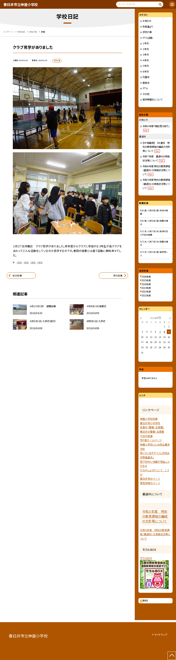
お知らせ (147, 20)
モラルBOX (146, 558)
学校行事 (147, 32)
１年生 (146, 43)
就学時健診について (152, 99)
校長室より (148, 26)
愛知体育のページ (150, 483)
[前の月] (140, 317)
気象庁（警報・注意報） (152, 427)
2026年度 (146, 276)
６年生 (146, 71)
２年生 (146, 49)
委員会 (146, 82)
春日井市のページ (150, 478)
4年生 (26, 262)
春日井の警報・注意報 (152, 431)
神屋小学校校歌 (149, 419)
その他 (146, 94)
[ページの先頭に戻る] (172, 656)
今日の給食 (146, 436)
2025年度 (146, 280)
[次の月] (170, 317)
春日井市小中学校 (150, 423)
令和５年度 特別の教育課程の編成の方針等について (155, 516)
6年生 (40, 262)
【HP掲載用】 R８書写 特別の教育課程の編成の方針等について (156, 147)
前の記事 (17, 275)
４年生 (146, 60)
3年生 (19, 262)
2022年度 (146, 291)
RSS (145, 600)
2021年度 (146, 295)
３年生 (146, 54)
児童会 (146, 77)
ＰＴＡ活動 (147, 37)
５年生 (146, 65)
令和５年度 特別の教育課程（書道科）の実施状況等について (156, 183)
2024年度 (146, 284)
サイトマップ (160, 634)
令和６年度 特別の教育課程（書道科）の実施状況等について (156, 170)
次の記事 (117, 275)
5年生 (33, 262)
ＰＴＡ (145, 88)
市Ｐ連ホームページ (151, 440)
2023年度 (146, 288)
